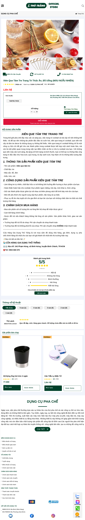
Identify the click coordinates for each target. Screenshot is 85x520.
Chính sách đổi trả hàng (10, 481)
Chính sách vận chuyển (9, 478)
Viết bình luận (41, 293)
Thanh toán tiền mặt (8, 494)
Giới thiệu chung (7, 458)
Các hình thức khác (8, 498)
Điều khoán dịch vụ (8, 438)
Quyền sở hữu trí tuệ (9, 451)
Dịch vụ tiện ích (7, 448)
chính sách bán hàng (9, 471)
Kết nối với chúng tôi (9, 506)
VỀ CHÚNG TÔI (6, 454)
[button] (81, 63)
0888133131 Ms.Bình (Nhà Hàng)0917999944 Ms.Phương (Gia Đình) (13, 510)
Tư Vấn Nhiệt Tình (67, 74)
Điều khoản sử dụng (8, 464)
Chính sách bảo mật (8, 468)
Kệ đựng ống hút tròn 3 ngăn (15, 376)
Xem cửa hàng (72, 112)
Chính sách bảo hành (9, 484)
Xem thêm (28, 388)
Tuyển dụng (6, 461)
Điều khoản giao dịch (9, 444)
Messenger (77, 504)
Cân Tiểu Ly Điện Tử (53, 376)
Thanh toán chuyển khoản (10, 491)
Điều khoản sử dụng (8, 441)
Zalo (77, 498)
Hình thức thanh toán (9, 488)
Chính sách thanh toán (9, 474)
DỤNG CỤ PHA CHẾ (37, 84)
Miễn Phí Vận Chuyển (14, 74)
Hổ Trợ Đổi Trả (39, 74)
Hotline (78, 510)
